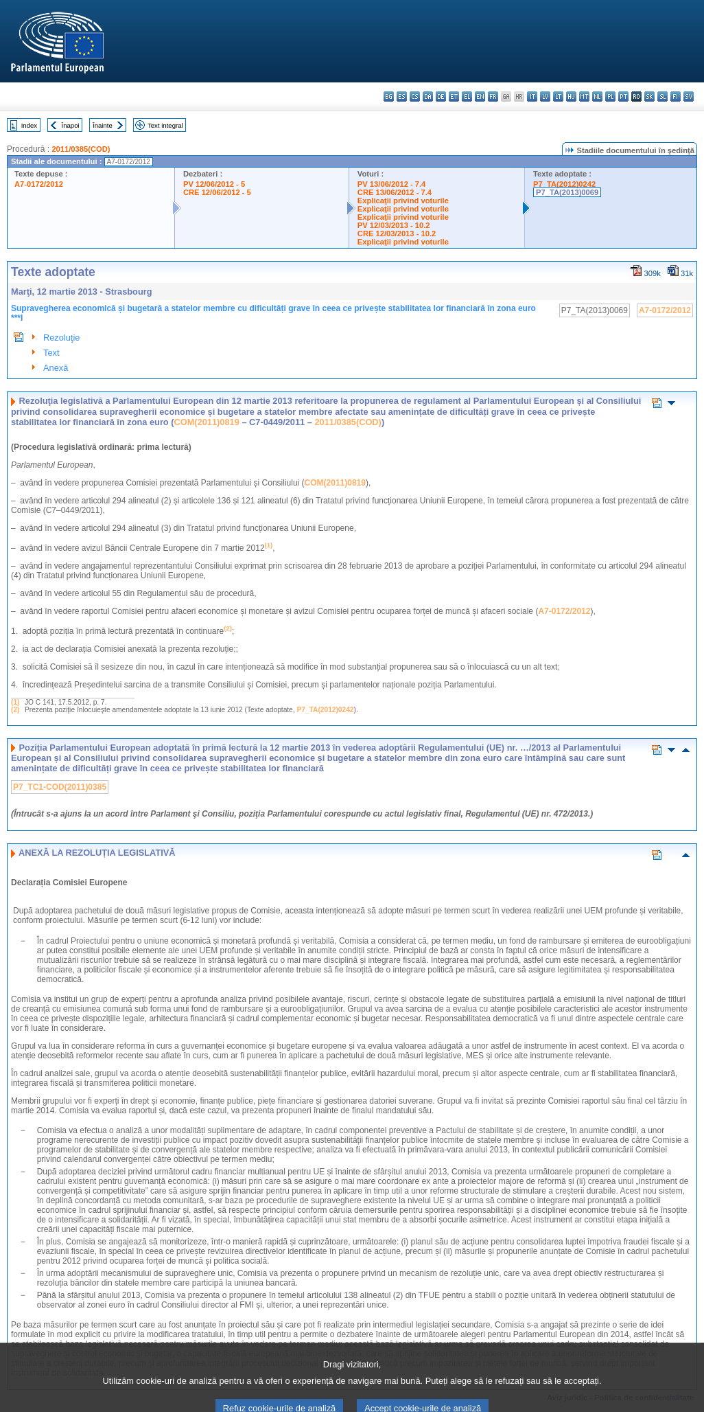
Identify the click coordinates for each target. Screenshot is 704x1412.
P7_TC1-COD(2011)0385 (59, 787)
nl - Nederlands (597, 96)
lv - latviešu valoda (545, 96)
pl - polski (610, 96)
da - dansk (428, 96)
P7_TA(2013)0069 (567, 192)
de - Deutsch (441, 96)
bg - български (389, 96)
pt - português (623, 96)
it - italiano (532, 96)
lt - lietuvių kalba (558, 96)
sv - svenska (688, 96)
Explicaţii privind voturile (403, 200)
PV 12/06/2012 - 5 (214, 184)
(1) (15, 702)
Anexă (55, 368)
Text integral (165, 125)
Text (51, 353)
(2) (15, 710)
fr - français (493, 96)
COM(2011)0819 (206, 422)
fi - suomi (675, 96)
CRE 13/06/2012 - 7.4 (394, 192)
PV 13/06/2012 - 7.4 (391, 184)
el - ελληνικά (467, 96)
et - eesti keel (454, 96)
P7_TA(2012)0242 (564, 184)
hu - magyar (571, 96)
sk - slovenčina (649, 96)
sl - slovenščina (662, 96)
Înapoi (71, 125)
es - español (402, 96)
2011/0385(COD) (80, 149)
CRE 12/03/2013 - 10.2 (396, 233)
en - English (480, 96)
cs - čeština (415, 96)
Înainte (103, 125)
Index (29, 125)
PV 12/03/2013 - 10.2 (393, 225)
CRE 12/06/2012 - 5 (217, 192)
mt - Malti (584, 96)
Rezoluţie (61, 337)
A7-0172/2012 (38, 184)
